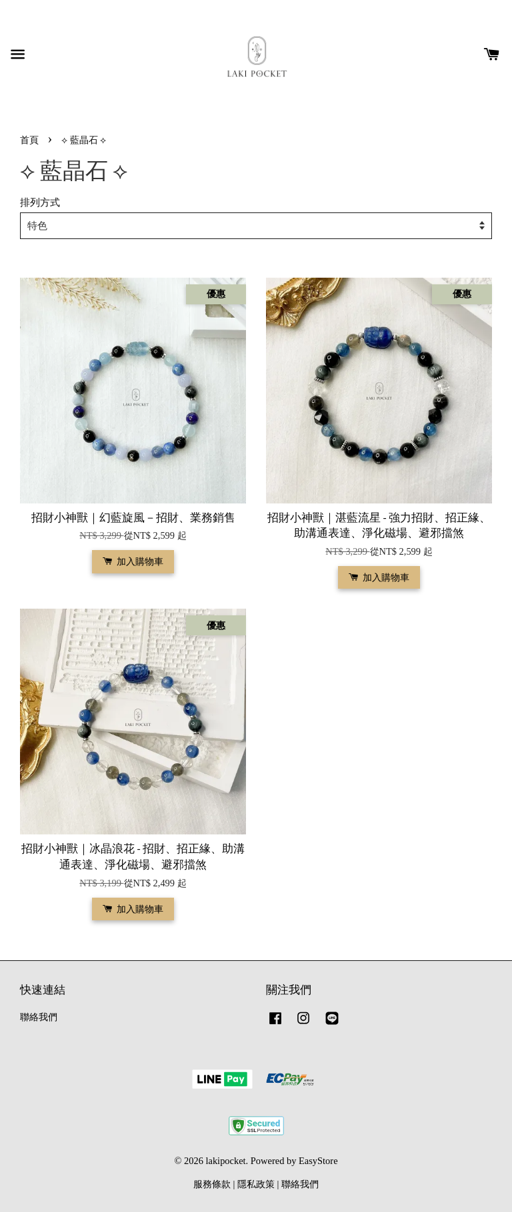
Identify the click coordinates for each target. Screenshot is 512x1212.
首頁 (29, 140)
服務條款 (212, 1184)
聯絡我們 (38, 1017)
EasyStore (318, 1160)
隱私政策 (256, 1184)
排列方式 (40, 202)
